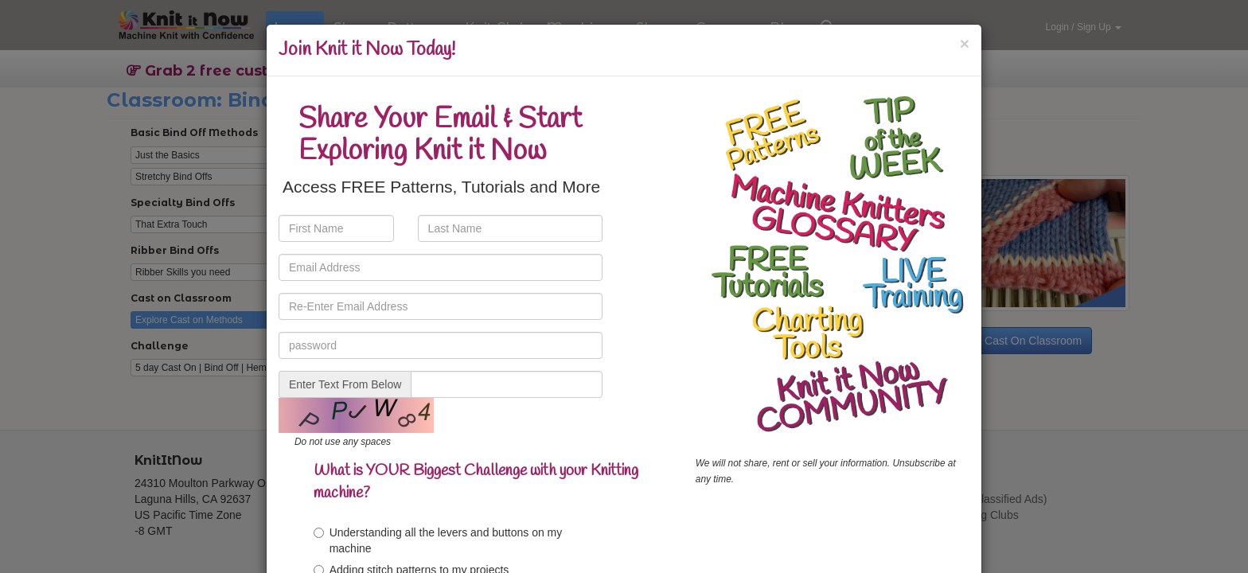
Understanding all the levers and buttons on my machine (438, 540)
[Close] (964, 43)
